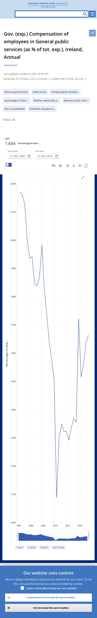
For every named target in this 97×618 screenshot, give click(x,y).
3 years (32, 547)
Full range (58, 547)
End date (39, 151)
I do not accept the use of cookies (51, 608)
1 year (19, 547)
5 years (44, 547)
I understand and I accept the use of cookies (50, 597)
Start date (13, 151)
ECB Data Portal (48, 6)
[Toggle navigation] (92, 14)
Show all (9, 120)
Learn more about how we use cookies (51, 588)
